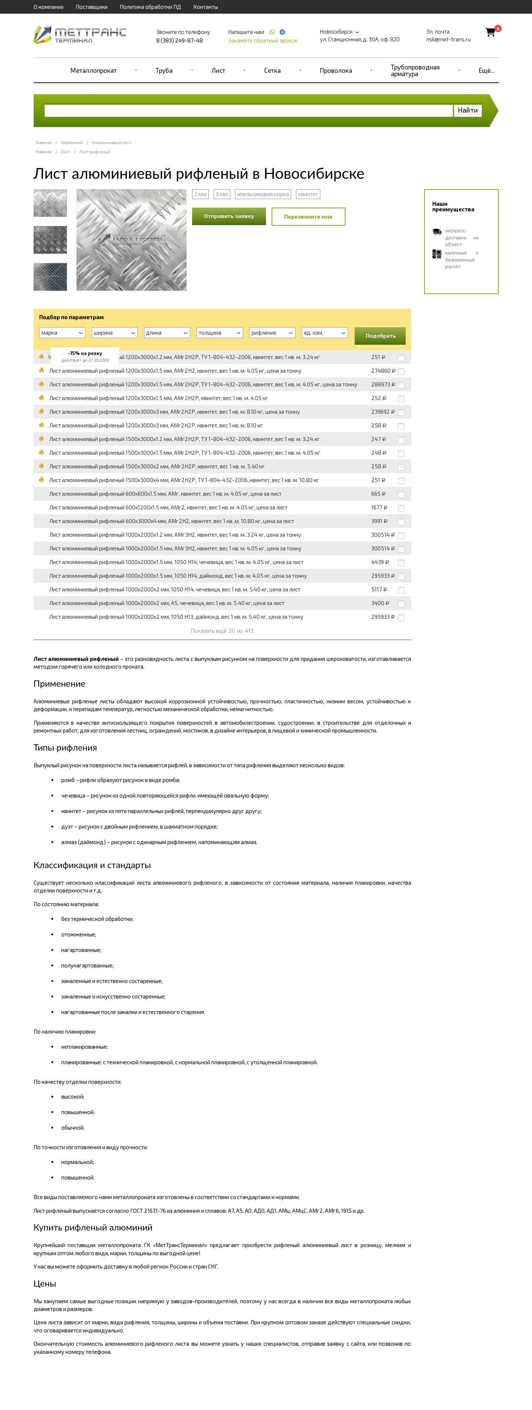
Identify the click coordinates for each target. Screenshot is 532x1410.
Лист (218, 70)
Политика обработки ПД (150, 6)
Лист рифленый (94, 151)
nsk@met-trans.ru (448, 39)
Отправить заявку (229, 215)
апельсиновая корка (263, 194)
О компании (49, 6)
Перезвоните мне (308, 216)
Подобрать (381, 335)
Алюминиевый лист (111, 142)
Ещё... (487, 70)
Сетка (272, 70)
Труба (164, 70)
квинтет (308, 194)
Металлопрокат (94, 70)
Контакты (205, 6)
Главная (43, 142)
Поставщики (92, 6)
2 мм (200, 194)
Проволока (336, 70)
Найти (468, 110)
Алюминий (72, 142)
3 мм (222, 194)
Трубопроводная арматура (415, 70)
